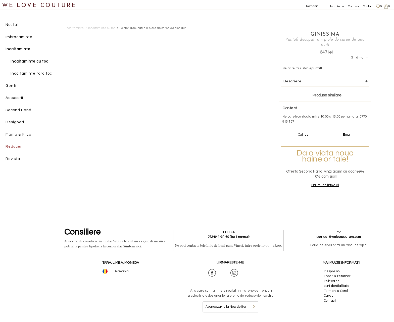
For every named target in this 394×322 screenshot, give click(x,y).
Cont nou (354, 6)
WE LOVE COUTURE (39, 6)
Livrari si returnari (338, 276)
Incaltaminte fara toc (31, 73)
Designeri (15, 122)
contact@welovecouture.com (339, 237)
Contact (368, 6)
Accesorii (14, 98)
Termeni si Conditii (337, 291)
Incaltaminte (18, 49)
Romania (312, 6)
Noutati (13, 25)
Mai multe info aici (325, 185)
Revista (13, 159)
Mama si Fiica (18, 134)
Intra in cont (338, 6)
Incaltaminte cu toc (29, 61)
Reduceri (14, 146)
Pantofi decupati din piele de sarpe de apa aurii (153, 28)
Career (329, 295)
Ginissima (325, 34)
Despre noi (332, 271)
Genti (11, 86)
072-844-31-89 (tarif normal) (229, 237)
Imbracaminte (19, 37)
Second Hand (18, 110)
